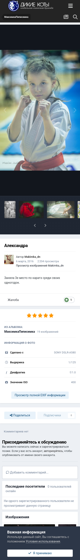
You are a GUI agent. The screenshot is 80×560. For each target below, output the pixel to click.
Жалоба (13, 300)
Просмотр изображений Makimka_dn (40, 265)
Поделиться (20, 415)
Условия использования (43, 541)
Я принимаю (40, 553)
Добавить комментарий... (27, 472)
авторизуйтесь (53, 451)
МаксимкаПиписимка (19, 331)
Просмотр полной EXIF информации (40, 395)
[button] (34, 225)
